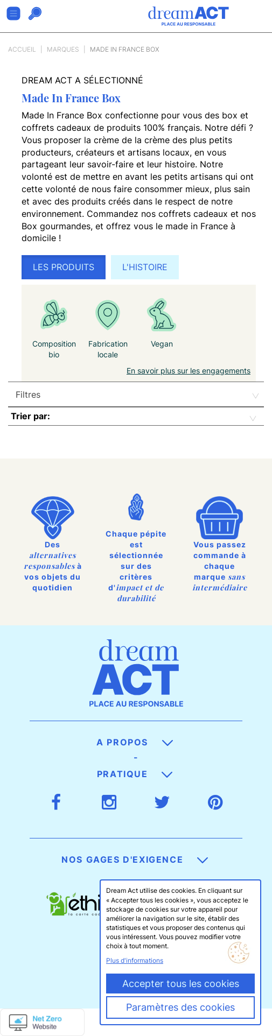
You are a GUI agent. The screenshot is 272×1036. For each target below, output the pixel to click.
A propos (134, 742)
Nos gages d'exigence (134, 859)
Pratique (134, 774)
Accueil (22, 49)
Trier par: (30, 416)
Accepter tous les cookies (180, 983)
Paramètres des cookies (180, 1007)
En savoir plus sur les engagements (188, 370)
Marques (63, 49)
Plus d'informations (134, 960)
